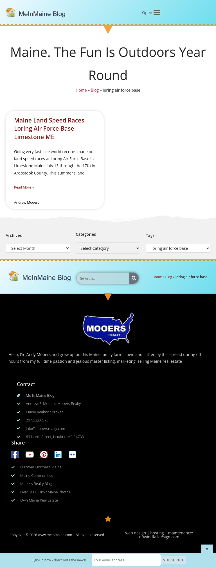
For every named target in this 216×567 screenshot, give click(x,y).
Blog (95, 90)
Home (80, 90)
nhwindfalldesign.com (159, 536)
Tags (150, 235)
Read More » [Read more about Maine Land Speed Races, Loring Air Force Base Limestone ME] (24, 187)
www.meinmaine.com (55, 534)
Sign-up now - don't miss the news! (59, 560)
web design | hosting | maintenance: (159, 533)
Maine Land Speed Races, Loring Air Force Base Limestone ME (50, 128)
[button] (147, 12)
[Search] (134, 278)
